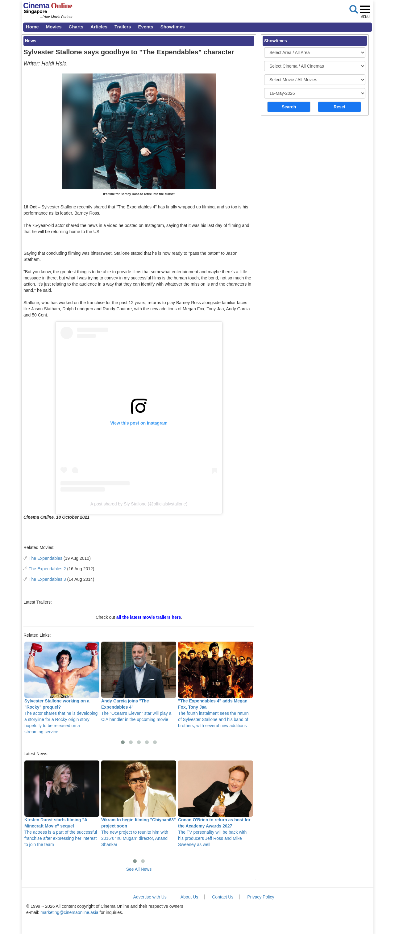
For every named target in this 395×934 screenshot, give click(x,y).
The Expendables (45, 558)
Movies (54, 26)
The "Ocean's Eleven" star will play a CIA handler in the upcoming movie (138, 682)
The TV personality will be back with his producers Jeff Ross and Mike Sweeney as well (215, 803)
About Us (189, 896)
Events (145, 26)
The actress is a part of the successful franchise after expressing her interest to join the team (61, 803)
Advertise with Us (150, 896)
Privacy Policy (260, 896)
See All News (139, 869)
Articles (98, 26)
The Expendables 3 (47, 579)
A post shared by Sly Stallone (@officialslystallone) (138, 503)
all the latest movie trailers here (148, 617)
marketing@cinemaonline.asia (69, 912)
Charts (76, 26)
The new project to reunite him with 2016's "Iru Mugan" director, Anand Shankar (138, 803)
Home (32, 26)
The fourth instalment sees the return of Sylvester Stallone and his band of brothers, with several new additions (215, 685)
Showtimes (172, 26)
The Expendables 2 (47, 568)
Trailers (122, 26)
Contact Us (222, 896)
